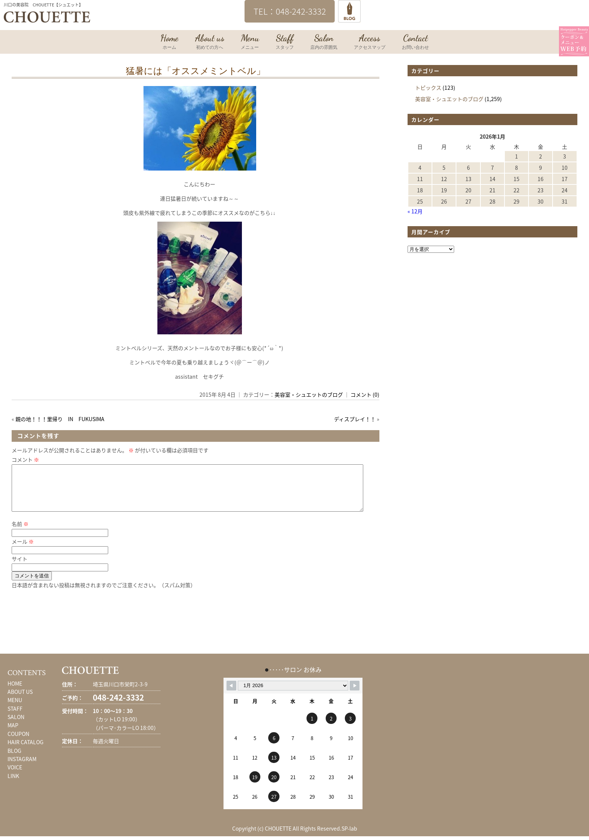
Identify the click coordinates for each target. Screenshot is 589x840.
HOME (15, 692)
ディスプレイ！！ (355, 419)
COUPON (18, 742)
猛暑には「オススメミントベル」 (195, 71)
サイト (19, 567)
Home (169, 42)
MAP (13, 734)
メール (23, 550)
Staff (285, 42)
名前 (20, 532)
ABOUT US (20, 700)
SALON (16, 726)
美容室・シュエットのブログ (309, 394)
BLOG (14, 759)
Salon (323, 42)
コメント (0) (364, 394)
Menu (250, 42)
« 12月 (415, 211)
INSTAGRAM (22, 768)
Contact (415, 42)
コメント (25, 459)
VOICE (15, 776)
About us (209, 42)
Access (369, 42)
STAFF (15, 717)
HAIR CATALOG (26, 751)
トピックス (428, 87)
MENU (15, 709)
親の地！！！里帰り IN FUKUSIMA (59, 419)
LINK (13, 785)
